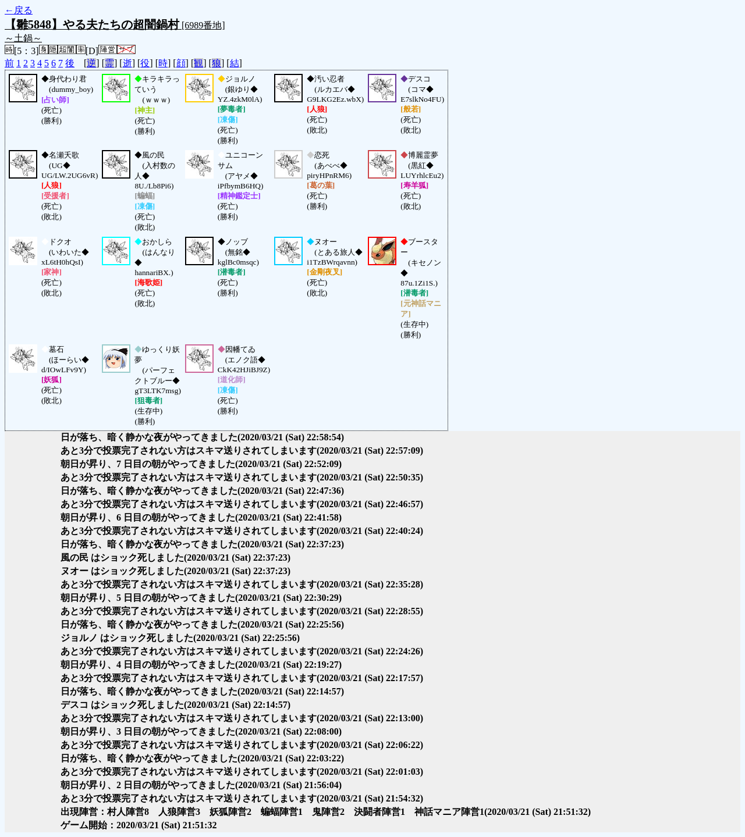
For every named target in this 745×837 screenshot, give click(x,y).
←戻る (19, 10)
